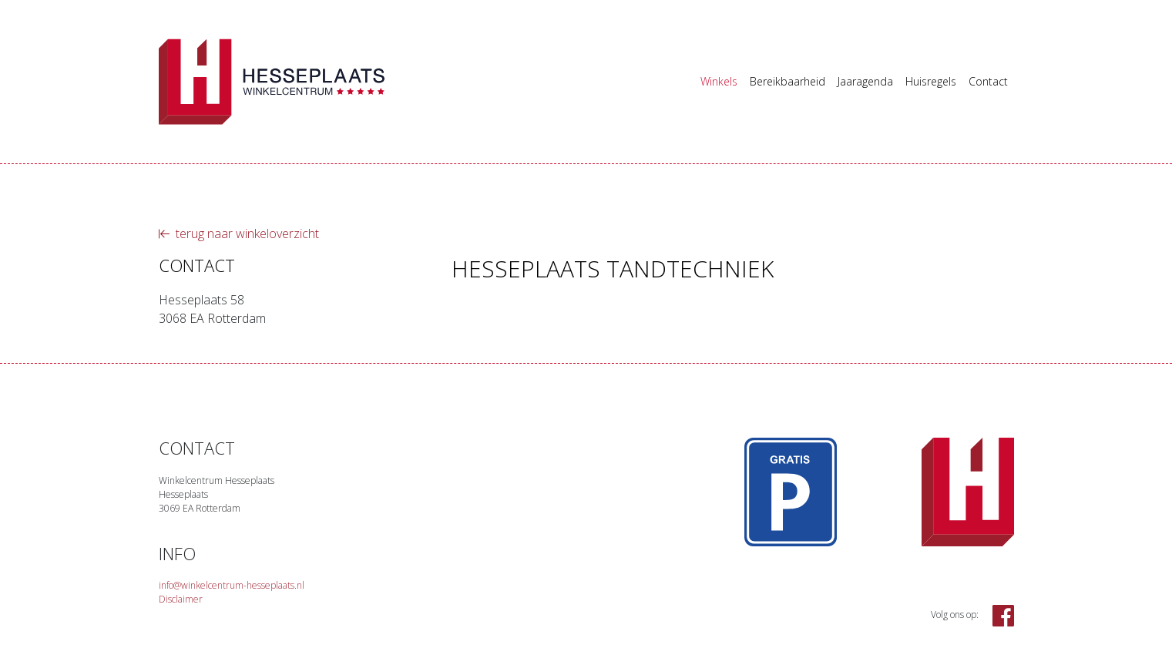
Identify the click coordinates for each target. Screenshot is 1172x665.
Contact (988, 81)
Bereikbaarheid (787, 81)
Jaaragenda (865, 81)
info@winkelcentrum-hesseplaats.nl (231, 585)
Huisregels (930, 81)
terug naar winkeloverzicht (239, 233)
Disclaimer (181, 599)
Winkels (718, 81)
